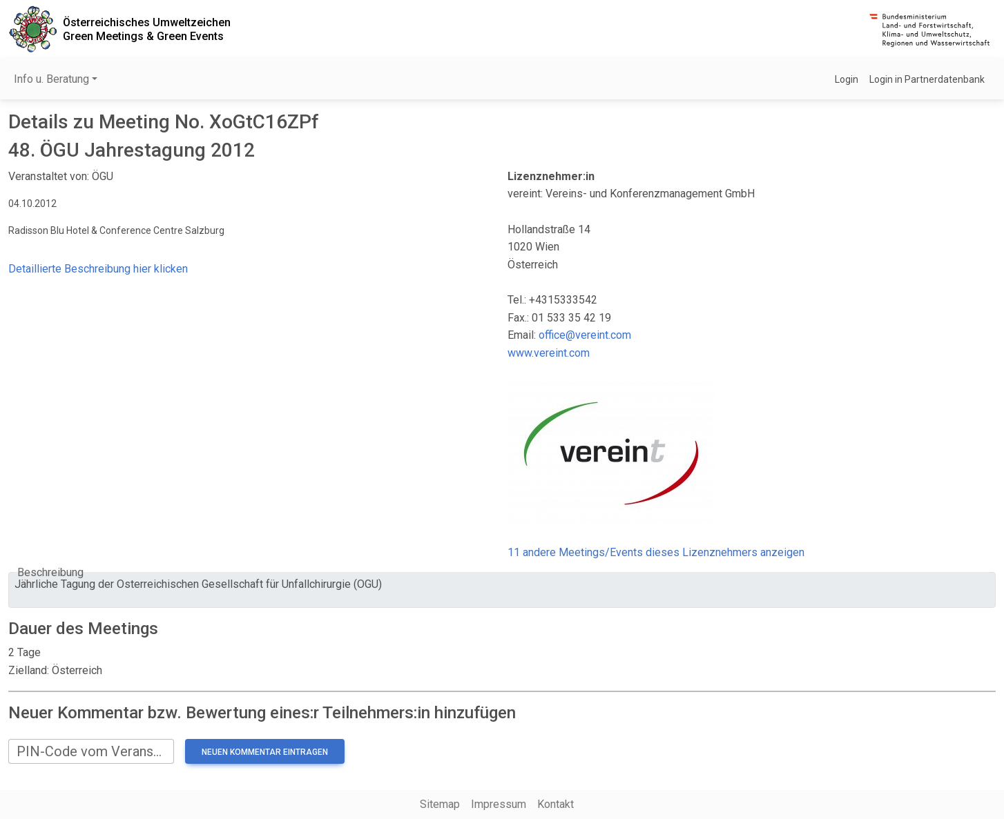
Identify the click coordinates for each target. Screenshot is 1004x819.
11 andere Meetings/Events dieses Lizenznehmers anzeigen (656, 552)
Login (846, 79)
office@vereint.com (585, 335)
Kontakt (555, 804)
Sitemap (440, 804)
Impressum (498, 804)
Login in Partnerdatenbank (927, 79)
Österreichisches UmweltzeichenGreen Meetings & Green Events (147, 29)
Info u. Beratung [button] (51, 79)
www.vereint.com (549, 352)
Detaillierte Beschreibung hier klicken (98, 268)
